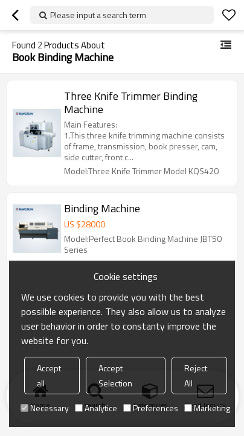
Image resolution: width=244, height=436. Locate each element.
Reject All (195, 375)
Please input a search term (98, 14)
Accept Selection (115, 375)
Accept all (49, 375)
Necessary (45, 408)
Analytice (96, 408)
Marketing (207, 408)
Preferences (150, 408)
